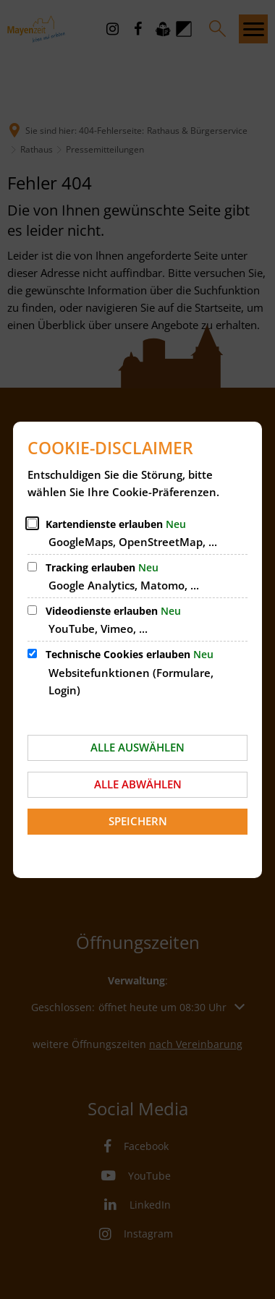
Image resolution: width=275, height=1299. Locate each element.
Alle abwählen (138, 784)
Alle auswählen (137, 747)
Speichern (138, 821)
